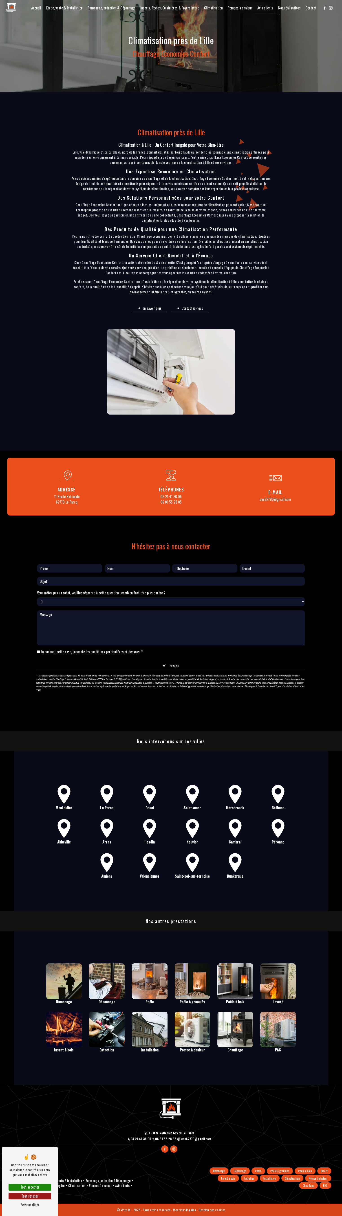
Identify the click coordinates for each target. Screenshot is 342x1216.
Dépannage (240, 1171)
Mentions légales (184, 1209)
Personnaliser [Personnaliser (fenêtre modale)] (29, 1204)
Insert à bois (228, 1178)
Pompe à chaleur (318, 1178)
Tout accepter (30, 1187)
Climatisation (213, 8)
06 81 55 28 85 (171, 502)
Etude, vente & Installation (64, 8)
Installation (269, 1178)
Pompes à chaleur (240, 8)
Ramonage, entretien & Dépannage (111, 8)
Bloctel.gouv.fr (251, 663)
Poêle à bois (305, 1171)
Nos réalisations (289, 8)
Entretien (249, 1178)
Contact (311, 8)
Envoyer (175, 643)
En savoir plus (149, 308)
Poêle (258, 1171)
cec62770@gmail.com (275, 499)
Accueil (36, 8)
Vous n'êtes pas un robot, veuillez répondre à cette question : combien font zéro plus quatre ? (101, 570)
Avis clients (265, 8)
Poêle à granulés (279, 1171)
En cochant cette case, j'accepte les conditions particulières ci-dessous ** (92, 629)
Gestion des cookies (212, 1209)
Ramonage (219, 1171)
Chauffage (308, 1185)
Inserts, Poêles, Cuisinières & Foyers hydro (169, 8)
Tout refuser (30, 1196)
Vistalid (126, 1209)
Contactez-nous (189, 308)
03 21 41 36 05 (171, 496)
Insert (324, 1171)
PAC (325, 1185)
